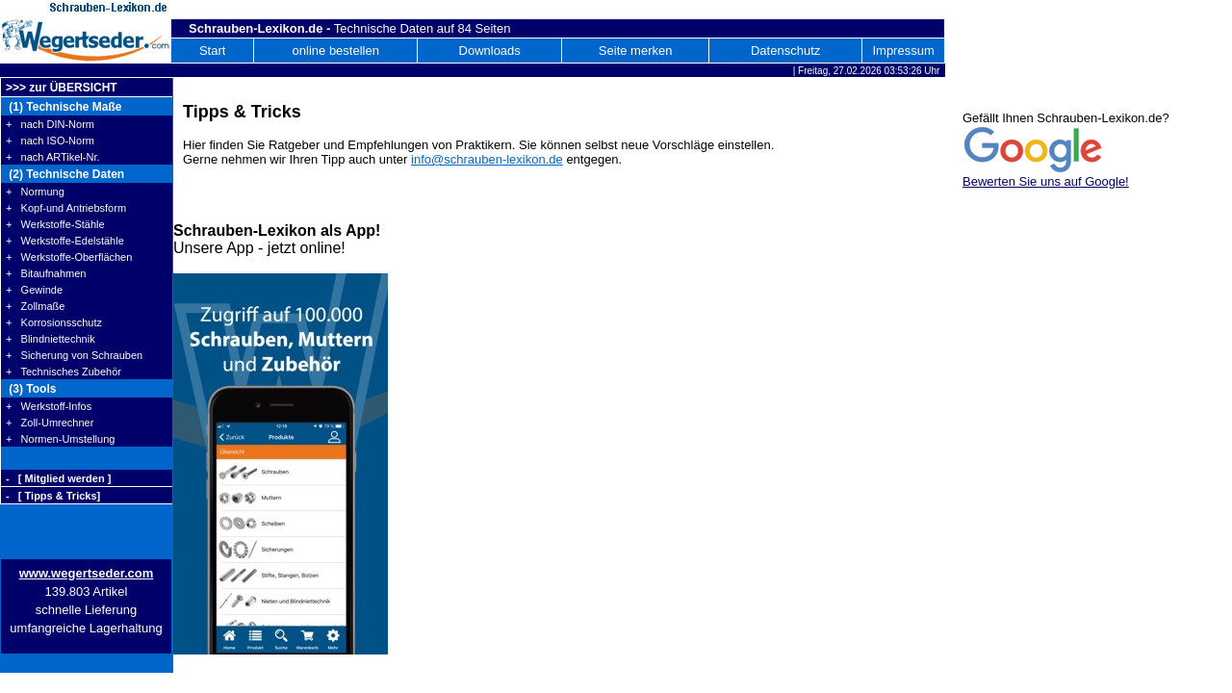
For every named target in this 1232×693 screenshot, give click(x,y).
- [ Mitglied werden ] (58, 478)
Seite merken (636, 50)
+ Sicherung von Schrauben (74, 355)
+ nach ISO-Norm (50, 140)
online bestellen (336, 50)
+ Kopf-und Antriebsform (66, 208)
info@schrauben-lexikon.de (487, 159)
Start (212, 50)
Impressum (903, 50)
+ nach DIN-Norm (50, 124)
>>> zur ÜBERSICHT (61, 87)
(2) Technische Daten (65, 174)
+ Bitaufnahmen (46, 273)
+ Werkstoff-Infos (48, 406)
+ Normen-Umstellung (60, 439)
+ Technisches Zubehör (63, 371)
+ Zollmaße (35, 306)
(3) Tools (31, 389)
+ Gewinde (34, 289)
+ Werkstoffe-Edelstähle (65, 240)
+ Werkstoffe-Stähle (55, 224)
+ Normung (35, 191)
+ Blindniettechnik (50, 339)
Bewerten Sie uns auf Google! (1045, 181)
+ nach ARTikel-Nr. (53, 157)
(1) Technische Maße (63, 107)
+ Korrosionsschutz (54, 322)
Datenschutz (785, 50)
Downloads (490, 50)
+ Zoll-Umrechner (49, 422)
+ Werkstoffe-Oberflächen (69, 257)
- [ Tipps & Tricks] (53, 495)
